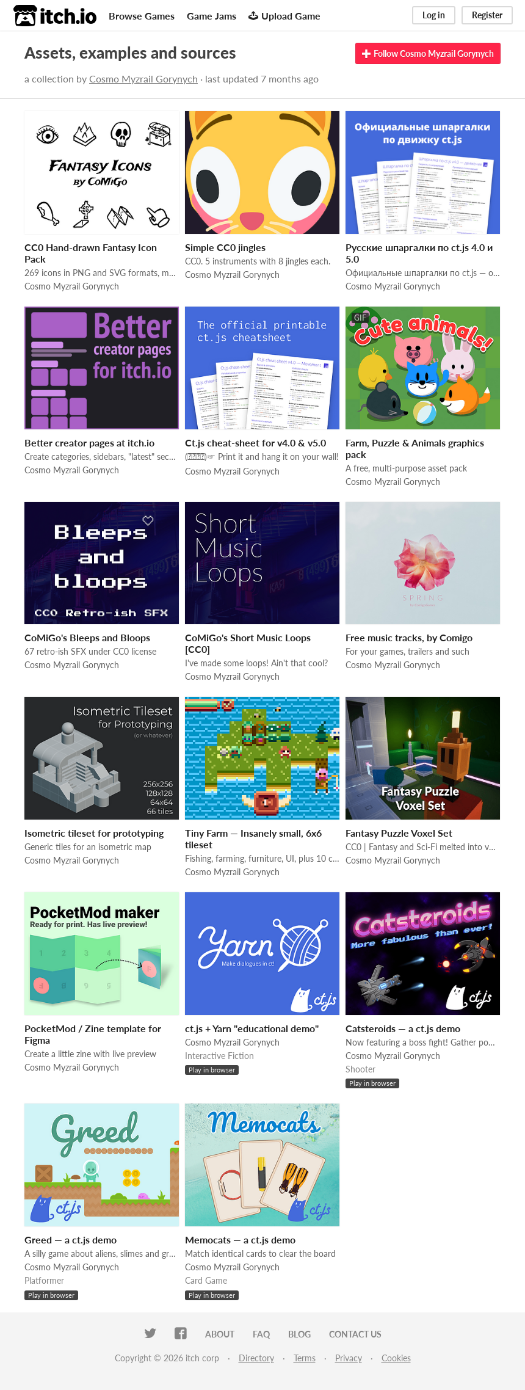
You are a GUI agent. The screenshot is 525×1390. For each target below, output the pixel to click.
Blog (299, 1334)
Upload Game (284, 15)
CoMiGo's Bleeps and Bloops (87, 637)
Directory (256, 1358)
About (219, 1334)
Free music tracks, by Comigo (409, 637)
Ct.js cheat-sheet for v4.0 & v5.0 (255, 442)
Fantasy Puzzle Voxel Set (399, 833)
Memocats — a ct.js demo (240, 1239)
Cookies (396, 1358)
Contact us (355, 1334)
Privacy (348, 1358)
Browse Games (142, 15)
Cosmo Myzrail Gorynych (143, 78)
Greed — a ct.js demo (70, 1239)
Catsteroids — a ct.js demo (403, 1028)
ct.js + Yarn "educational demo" (252, 1028)
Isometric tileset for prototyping (94, 833)
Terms (305, 1358)
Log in (433, 15)
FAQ (261, 1334)
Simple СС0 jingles (225, 247)
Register (487, 15)
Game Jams (211, 15)
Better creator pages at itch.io (89, 442)
